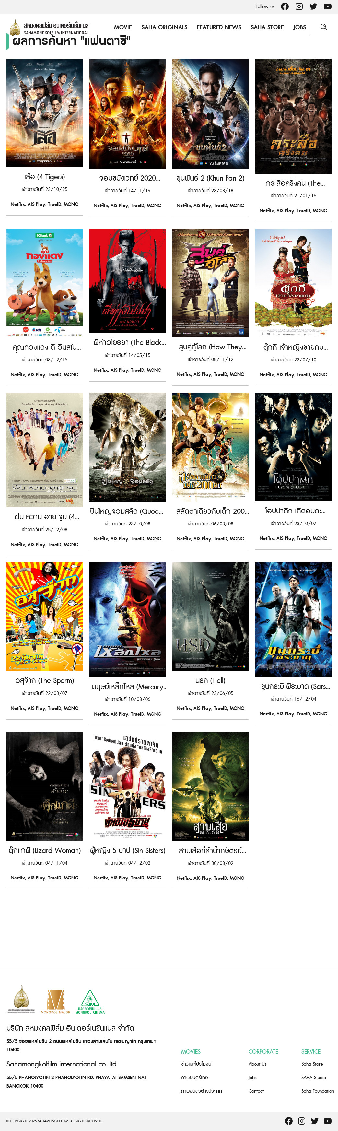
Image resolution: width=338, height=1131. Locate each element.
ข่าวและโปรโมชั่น (196, 1064)
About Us (258, 1064)
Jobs (299, 27)
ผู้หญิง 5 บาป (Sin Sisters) (127, 937)
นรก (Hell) (210, 752)
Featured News (219, 27)
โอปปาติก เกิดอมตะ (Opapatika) (293, 568)
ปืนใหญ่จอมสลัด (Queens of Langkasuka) (127, 568)
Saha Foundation (317, 1091)
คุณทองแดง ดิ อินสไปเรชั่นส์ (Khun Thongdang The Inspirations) (44, 383)
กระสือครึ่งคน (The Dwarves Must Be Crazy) (293, 199)
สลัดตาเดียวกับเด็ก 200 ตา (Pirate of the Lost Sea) (210, 568)
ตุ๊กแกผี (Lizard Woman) (45, 937)
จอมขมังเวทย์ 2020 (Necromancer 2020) (127, 199)
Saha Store (267, 27)
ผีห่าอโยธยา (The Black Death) (127, 383)
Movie (123, 27)
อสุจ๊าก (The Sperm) (44, 752)
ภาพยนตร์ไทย (194, 1077)
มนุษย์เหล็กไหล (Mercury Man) (127, 752)
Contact (256, 1091)
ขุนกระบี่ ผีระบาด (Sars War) (293, 752)
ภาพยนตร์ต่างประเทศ (201, 1091)
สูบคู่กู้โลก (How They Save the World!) (210, 383)
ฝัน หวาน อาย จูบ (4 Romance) (45, 568)
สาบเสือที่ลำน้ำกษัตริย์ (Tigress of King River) (210, 937)
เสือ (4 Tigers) (44, 199)
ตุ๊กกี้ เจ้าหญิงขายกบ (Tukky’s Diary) (293, 383)
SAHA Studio (313, 1077)
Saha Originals (164, 27)
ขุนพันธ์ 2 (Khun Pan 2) (210, 199)
